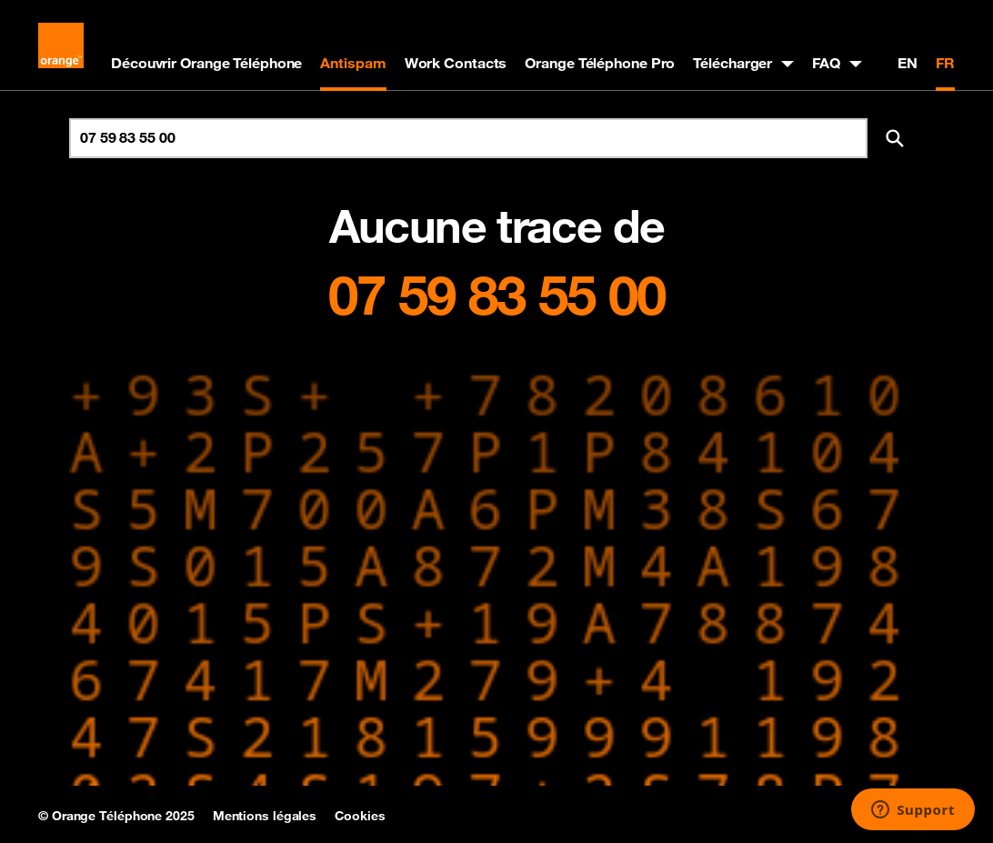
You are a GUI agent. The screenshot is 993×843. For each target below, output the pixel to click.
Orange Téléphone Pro (600, 63)
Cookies (360, 815)
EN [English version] (908, 63)
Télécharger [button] (732, 63)
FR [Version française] (945, 63)
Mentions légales (264, 815)
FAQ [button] (826, 63)
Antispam (353, 63)
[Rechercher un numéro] (468, 138)
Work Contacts (456, 63)
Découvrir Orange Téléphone (206, 63)
